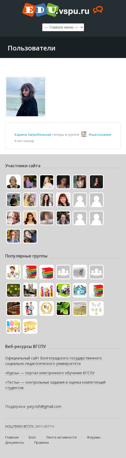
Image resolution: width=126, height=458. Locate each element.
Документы (14, 442)
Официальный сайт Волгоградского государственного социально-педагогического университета (53, 361)
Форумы (94, 437)
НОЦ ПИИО (14, 426)
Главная (12, 437)
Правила (41, 442)
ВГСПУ (29, 426)
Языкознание (100, 134)
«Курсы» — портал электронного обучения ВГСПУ (50, 372)
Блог (32, 437)
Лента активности (61, 437)
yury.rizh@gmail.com (44, 406)
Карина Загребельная (33, 134)
